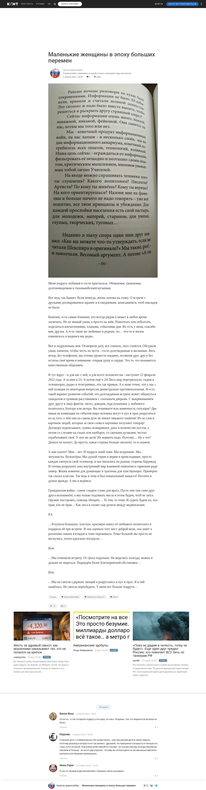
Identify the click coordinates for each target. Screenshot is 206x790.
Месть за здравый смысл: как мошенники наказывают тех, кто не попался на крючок (40, 649)
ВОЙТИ (159, 4)
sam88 (136, 660)
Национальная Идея (70, 597)
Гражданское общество (94, 597)
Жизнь (114, 597)
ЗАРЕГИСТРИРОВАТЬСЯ (182, 4)
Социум (53, 597)
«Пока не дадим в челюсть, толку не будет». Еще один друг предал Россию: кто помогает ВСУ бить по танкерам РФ (160, 650)
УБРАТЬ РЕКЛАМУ (70, 4)
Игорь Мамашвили (83, 650)
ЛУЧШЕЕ (40, 4)
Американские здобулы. (91, 645)
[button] (201, 4)
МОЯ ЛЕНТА (27, 4)
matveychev (20, 657)
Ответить (63, 727)
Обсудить (103, 707)
